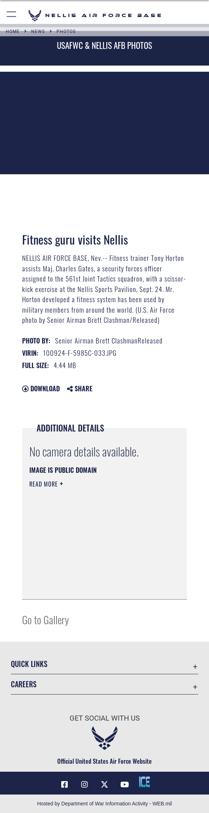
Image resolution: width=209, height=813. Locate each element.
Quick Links (29, 663)
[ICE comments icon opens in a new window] (144, 781)
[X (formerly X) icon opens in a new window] (104, 784)
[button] (12, 15)
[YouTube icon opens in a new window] (124, 784)
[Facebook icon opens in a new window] (64, 784)
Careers (24, 684)
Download (41, 388)
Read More (44, 484)
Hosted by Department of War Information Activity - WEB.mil (104, 803)
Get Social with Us (105, 718)
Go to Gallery (45, 619)
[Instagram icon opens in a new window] (84, 784)
